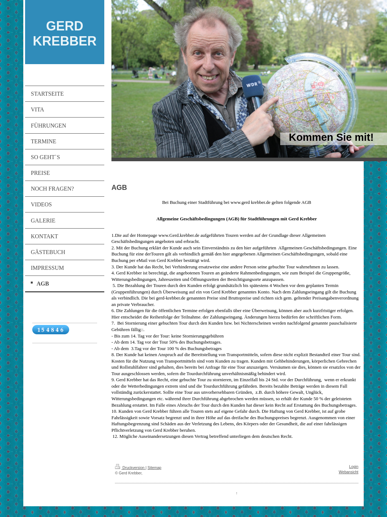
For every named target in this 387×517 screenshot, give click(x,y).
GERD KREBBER (64, 33)
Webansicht (348, 472)
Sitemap (155, 467)
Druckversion (130, 467)
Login (353, 466)
